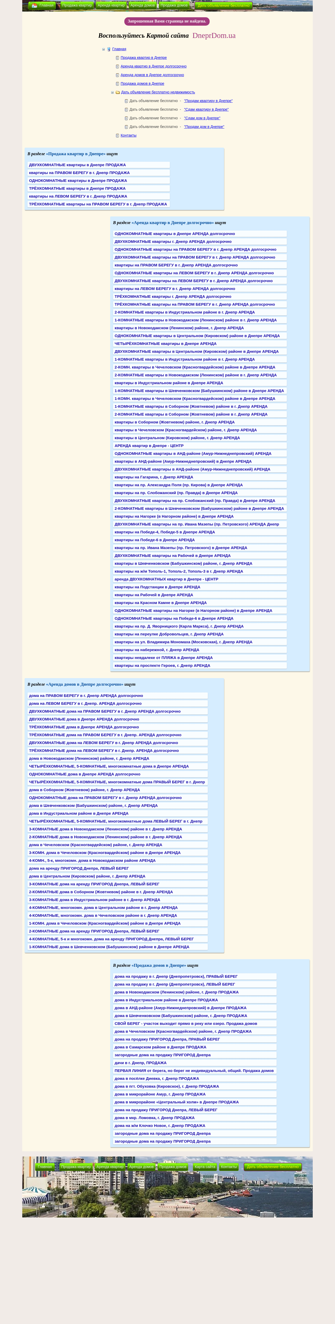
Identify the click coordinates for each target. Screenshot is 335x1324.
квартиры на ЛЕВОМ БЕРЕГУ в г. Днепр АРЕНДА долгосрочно (175, 288)
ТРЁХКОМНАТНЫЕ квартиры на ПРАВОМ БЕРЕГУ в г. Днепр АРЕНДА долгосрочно (195, 304)
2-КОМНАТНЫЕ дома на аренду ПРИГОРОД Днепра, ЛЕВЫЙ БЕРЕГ (94, 931)
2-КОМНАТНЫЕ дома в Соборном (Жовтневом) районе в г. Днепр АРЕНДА (101, 892)
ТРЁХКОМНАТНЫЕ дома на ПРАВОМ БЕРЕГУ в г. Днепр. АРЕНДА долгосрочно (105, 735)
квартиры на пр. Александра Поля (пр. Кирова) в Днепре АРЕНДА (179, 485)
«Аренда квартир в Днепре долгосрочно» (173, 222)
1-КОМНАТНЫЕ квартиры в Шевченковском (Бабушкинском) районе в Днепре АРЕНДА (199, 390)
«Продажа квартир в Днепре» (76, 153)
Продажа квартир (77, 5)
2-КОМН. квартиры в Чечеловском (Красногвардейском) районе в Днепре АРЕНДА (195, 367)
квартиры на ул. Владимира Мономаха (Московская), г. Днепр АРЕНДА (183, 642)
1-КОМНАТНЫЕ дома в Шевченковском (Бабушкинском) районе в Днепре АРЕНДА (109, 947)
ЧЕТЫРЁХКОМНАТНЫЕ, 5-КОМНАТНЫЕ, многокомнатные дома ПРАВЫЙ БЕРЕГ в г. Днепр (117, 782)
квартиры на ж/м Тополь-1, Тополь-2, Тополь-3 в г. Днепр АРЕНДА (179, 571)
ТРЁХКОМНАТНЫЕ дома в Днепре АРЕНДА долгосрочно (84, 727)
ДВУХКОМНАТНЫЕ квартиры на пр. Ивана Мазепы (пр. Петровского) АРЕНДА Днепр (197, 524)
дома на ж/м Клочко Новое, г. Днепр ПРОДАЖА (160, 1125)
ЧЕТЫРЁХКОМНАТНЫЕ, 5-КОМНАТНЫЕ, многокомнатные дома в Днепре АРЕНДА (109, 766)
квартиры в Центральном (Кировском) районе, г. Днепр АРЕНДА (177, 437)
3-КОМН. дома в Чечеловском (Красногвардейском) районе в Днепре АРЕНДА (105, 852)
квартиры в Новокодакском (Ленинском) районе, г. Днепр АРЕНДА (179, 328)
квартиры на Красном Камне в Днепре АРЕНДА (161, 602)
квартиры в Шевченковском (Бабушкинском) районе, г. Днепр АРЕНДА (183, 563)
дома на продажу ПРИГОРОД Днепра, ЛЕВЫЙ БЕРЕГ (166, 1110)
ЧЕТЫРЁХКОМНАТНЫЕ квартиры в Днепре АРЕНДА (165, 343)
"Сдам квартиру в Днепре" (206, 109)
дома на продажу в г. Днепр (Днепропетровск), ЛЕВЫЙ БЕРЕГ (175, 984)
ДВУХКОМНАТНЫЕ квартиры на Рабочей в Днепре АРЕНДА (173, 555)
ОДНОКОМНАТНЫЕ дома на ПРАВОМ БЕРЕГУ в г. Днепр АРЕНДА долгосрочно (105, 797)
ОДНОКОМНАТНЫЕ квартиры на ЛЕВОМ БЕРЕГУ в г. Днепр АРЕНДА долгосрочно (194, 273)
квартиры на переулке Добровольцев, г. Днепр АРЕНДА (169, 634)
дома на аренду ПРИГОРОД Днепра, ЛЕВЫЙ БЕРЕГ (79, 868)
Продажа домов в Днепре (142, 83)
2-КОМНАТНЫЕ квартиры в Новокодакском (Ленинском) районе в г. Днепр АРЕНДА (196, 375)
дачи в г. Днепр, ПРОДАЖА (141, 1062)
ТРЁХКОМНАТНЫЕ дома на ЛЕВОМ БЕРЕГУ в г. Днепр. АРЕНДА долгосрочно (104, 750)
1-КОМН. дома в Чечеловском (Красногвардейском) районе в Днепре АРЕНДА (105, 923)
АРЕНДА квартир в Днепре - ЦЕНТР (149, 445)
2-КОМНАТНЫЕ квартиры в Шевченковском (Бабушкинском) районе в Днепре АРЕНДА (199, 508)
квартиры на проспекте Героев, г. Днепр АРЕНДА (162, 665)
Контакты (128, 135)
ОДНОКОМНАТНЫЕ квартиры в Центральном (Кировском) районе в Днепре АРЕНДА (197, 335)
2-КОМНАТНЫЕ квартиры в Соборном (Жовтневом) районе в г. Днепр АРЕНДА (191, 414)
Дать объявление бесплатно (224, 5)
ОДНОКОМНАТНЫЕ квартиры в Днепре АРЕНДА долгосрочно (175, 233)
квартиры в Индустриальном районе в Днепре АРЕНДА (169, 383)
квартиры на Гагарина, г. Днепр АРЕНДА (154, 477)
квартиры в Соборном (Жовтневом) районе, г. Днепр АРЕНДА (175, 422)
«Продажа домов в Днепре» (159, 965)
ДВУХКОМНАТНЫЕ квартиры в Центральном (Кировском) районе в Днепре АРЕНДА (197, 351)
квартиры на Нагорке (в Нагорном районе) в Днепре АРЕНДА (174, 516)
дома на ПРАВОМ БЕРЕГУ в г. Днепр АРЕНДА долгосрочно (86, 695)
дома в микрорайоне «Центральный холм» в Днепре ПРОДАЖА (177, 1102)
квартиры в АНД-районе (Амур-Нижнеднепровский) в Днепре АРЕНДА (183, 461)
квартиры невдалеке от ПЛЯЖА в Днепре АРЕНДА (164, 657)
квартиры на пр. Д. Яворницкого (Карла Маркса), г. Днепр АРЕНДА (179, 626)
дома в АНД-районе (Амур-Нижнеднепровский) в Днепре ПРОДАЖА (181, 1007)
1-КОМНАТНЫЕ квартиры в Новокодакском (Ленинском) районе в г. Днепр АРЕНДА (196, 320)
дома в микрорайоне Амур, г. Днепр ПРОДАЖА (160, 1094)
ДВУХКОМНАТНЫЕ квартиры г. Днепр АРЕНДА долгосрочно (173, 241)
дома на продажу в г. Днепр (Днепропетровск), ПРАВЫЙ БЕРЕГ (176, 976)
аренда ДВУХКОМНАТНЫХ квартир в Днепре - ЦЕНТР (166, 579)
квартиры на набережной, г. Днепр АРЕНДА (157, 649)
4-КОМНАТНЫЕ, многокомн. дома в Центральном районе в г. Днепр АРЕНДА (103, 907)
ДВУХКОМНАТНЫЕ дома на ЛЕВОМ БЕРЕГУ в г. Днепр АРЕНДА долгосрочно (103, 742)
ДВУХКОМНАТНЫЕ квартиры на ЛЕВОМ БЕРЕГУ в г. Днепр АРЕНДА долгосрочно (194, 280)
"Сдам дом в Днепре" (202, 118)
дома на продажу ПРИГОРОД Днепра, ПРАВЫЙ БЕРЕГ (167, 1039)
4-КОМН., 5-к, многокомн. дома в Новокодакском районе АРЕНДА (92, 860)
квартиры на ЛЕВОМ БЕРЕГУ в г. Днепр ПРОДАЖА (78, 196)
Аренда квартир (111, 5)
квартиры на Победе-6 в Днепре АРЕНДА (155, 540)
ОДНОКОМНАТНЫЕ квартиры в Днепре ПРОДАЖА (78, 180)
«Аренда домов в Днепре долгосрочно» (85, 684)
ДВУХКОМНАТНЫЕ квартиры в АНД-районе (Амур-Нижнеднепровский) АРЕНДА (192, 469)
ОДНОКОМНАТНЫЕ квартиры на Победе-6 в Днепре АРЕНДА (174, 618)
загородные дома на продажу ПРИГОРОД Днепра (163, 1055)
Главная (46, 5)
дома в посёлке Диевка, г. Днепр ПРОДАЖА (157, 1078)
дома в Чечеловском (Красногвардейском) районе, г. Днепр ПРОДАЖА (183, 1031)
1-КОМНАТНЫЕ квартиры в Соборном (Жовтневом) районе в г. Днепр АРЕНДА (191, 406)
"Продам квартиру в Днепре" (208, 101)
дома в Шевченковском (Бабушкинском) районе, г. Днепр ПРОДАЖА (181, 1015)
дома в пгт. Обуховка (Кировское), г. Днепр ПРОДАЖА (167, 1086)
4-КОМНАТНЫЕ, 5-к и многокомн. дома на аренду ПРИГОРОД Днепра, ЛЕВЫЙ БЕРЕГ (111, 939)
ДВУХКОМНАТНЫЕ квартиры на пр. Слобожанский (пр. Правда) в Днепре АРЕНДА (195, 500)
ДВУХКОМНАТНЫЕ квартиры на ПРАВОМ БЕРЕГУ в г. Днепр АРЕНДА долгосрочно (195, 257)
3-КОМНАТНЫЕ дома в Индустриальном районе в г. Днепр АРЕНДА (94, 899)
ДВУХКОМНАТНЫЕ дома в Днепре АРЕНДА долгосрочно (84, 719)
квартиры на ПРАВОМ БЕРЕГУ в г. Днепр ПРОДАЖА (79, 172)
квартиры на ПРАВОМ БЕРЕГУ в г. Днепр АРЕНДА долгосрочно (176, 265)
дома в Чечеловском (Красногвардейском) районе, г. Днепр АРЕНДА (95, 844)
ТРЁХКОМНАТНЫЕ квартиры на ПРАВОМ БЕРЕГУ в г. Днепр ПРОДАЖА (98, 204)
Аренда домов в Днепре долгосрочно (152, 75)
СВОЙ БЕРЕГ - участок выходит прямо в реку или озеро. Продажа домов (186, 1023)
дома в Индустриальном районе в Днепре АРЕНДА (79, 813)
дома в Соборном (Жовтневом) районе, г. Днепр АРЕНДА (84, 789)
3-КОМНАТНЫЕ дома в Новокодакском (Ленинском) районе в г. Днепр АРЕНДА (105, 829)
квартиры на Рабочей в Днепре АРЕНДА (154, 595)
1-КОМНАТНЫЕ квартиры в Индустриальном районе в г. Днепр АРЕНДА (185, 359)
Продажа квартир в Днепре (144, 57)
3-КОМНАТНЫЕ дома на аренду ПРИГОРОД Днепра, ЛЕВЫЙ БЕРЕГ (94, 884)
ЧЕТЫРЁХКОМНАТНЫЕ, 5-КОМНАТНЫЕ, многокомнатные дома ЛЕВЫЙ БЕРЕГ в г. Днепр (115, 821)
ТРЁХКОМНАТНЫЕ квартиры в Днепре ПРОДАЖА (77, 188)
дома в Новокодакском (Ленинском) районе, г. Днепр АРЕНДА (89, 758)
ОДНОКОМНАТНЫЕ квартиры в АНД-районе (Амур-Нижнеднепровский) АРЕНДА (193, 453)
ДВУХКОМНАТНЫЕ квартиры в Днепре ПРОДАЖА (77, 165)
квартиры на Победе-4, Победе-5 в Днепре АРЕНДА (165, 532)
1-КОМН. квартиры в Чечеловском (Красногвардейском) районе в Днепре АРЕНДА (195, 398)
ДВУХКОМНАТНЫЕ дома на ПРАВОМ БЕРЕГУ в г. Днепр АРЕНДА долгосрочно (105, 711)
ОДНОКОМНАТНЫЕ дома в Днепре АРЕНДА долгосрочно (84, 774)
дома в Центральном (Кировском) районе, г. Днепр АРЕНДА (87, 876)
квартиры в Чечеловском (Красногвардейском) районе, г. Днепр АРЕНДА (186, 430)
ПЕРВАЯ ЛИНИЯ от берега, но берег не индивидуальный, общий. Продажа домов (194, 1070)
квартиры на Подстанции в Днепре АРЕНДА (157, 587)
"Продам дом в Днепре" (204, 127)
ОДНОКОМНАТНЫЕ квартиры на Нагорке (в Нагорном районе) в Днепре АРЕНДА (193, 610)
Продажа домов (174, 5)
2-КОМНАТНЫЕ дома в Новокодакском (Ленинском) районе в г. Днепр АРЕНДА (105, 837)
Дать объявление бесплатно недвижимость (158, 92)
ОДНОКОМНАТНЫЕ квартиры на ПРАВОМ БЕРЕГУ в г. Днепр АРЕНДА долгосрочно (195, 249)
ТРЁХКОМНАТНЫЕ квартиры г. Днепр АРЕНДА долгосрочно (173, 296)
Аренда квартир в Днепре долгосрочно (154, 66)
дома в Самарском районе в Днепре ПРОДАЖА (160, 1047)
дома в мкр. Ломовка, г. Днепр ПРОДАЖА (155, 1117)
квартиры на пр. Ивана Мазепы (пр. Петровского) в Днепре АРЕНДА (181, 547)
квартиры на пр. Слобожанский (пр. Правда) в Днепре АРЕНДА (176, 492)
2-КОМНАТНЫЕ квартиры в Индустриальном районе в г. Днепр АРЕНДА (185, 312)
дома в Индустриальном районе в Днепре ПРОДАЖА (166, 1000)
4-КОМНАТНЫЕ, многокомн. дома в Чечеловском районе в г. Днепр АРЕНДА (103, 915)
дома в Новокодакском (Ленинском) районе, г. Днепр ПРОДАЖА (177, 992)
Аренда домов (143, 5)
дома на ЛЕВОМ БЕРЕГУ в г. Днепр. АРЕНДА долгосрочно (85, 703)
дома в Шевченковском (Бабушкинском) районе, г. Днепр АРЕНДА (93, 805)
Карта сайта (205, 1167)
